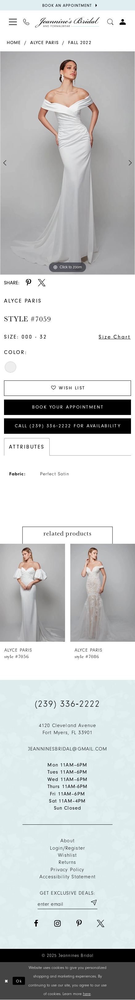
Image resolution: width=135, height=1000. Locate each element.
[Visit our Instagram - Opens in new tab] (57, 924)
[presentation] (32, 593)
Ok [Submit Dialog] (19, 980)
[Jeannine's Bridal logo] (67, 22)
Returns (67, 862)
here (87, 993)
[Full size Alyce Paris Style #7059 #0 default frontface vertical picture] (67, 162)
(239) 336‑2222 (67, 704)
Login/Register (67, 848)
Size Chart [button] (115, 337)
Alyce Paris (44, 42)
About (67, 840)
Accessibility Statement (67, 877)
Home (14, 42)
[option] (67, 162)
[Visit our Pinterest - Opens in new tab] (79, 924)
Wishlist (67, 855)
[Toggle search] (110, 22)
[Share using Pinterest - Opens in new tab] (29, 283)
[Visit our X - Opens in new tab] (100, 924)
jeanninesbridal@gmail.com (67, 749)
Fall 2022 (80, 42)
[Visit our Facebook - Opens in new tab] (36, 924)
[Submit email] (93, 902)
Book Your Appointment (68, 407)
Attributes (27, 447)
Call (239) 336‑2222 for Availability (68, 426)
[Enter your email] (67, 902)
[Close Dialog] (6, 981)
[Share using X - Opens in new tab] (42, 283)
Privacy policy (67, 869)
